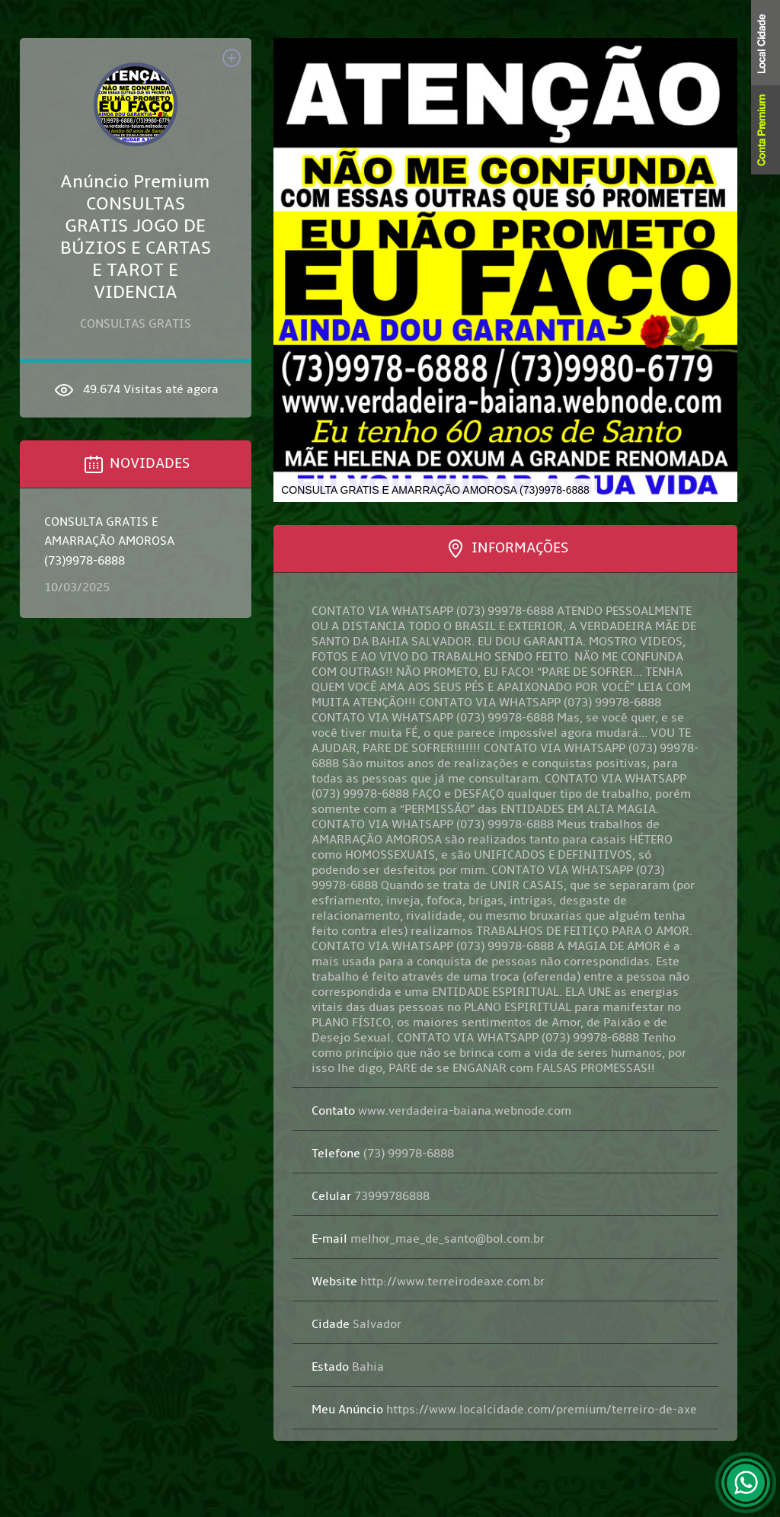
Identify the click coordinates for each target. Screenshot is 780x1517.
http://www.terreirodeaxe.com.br (428, 1281)
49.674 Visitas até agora (135, 390)
